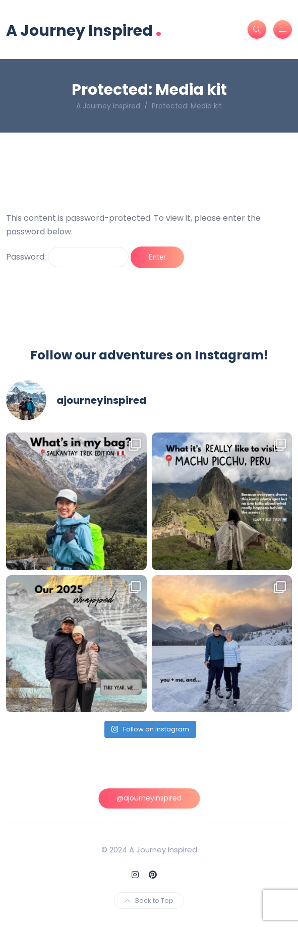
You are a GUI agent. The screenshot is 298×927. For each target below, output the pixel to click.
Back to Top (149, 900)
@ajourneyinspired (149, 798)
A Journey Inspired (84, 29)
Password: (67, 257)
